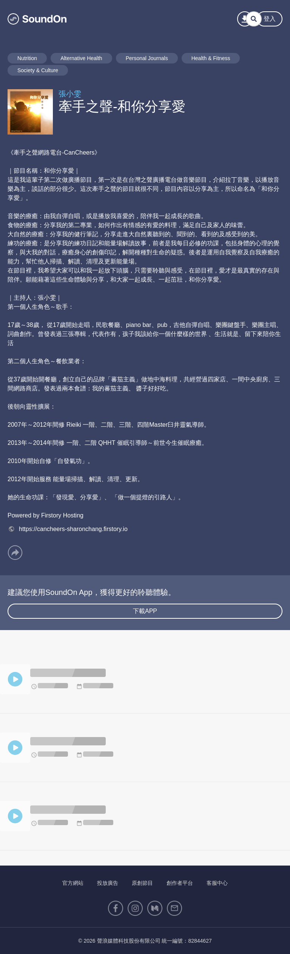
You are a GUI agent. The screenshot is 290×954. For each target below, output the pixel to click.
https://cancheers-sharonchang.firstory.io (68, 529)
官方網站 (72, 883)
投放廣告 (107, 883)
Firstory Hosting (62, 515)
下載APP (145, 611)
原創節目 (142, 883)
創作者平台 (180, 883)
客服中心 (217, 883)
